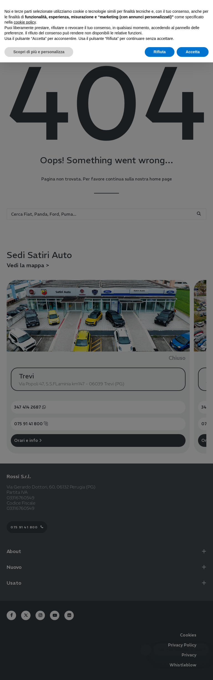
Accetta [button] (193, 52)
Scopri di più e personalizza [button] (38, 52)
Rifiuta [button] (160, 52)
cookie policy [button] (25, 22)
